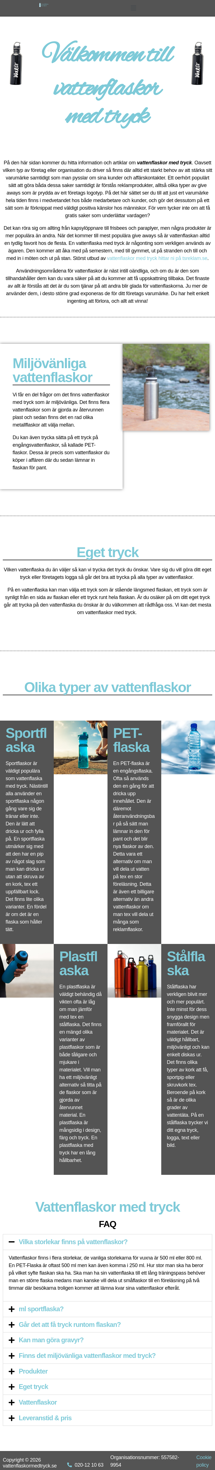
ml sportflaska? (41, 1308)
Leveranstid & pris (45, 1416)
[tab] (107, 1241)
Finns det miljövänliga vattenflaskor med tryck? (88, 1354)
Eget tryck (33, 1385)
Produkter (33, 1370)
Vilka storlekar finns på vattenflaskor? (74, 1242)
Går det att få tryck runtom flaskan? (70, 1324)
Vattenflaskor (38, 1401)
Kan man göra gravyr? (52, 1339)
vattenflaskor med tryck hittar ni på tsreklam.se (157, 258)
